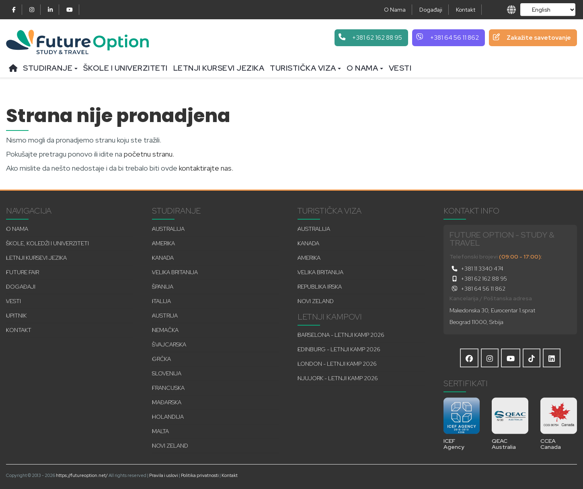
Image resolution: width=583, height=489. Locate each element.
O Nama (395, 9)
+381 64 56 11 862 (477, 288)
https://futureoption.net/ (82, 475)
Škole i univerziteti (125, 68)
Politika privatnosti (200, 475)
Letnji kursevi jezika (219, 68)
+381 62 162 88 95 (478, 278)
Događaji (430, 9)
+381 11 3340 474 (476, 268)
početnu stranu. (149, 154)
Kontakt (465, 9)
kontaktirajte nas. (206, 168)
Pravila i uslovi (163, 475)
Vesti (400, 68)
